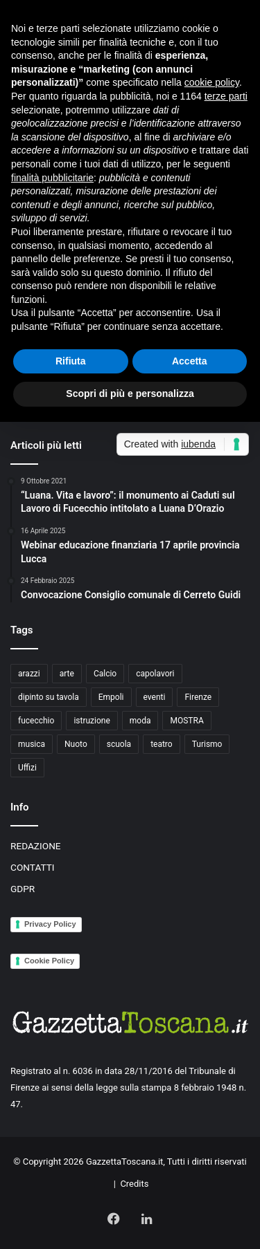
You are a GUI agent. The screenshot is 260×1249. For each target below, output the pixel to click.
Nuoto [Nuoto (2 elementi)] (75, 744)
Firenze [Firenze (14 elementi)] (197, 697)
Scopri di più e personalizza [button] (129, 393)
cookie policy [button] (211, 82)
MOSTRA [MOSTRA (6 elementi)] (186, 720)
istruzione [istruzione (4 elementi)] (91, 720)
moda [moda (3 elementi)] (140, 720)
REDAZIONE (35, 845)
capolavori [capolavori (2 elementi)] (155, 673)
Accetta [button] (189, 361)
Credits (134, 1183)
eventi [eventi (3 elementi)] (155, 697)
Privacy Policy (50, 924)
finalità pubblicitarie (52, 177)
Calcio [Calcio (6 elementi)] (105, 673)
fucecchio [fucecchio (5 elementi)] (36, 720)
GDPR (22, 888)
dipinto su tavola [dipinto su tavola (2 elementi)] (48, 697)
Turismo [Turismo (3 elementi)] (207, 744)
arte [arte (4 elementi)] (67, 673)
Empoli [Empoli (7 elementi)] (111, 697)
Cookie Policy (49, 960)
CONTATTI (32, 867)
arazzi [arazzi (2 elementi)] (29, 673)
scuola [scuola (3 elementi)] (119, 744)
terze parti (226, 96)
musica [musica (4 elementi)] (31, 744)
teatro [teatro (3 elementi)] (161, 744)
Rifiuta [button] (70, 361)
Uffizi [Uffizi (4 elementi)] (27, 767)
